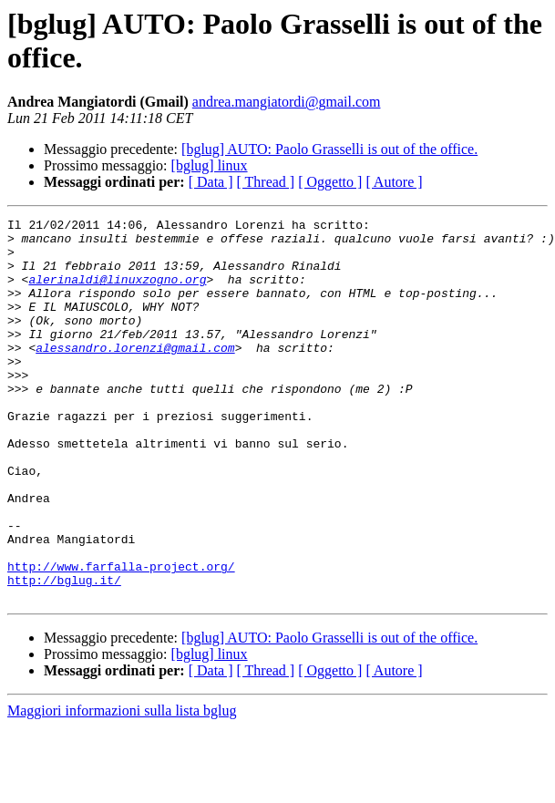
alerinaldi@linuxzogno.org (117, 292)
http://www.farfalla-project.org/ (121, 637)
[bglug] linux (209, 165)
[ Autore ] (393, 182)
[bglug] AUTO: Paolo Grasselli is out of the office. (329, 149)
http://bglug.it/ (64, 653)
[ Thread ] (266, 182)
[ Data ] (211, 182)
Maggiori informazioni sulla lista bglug (122, 787)
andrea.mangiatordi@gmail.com (286, 101)
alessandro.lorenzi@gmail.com (135, 374)
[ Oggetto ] (330, 182)
